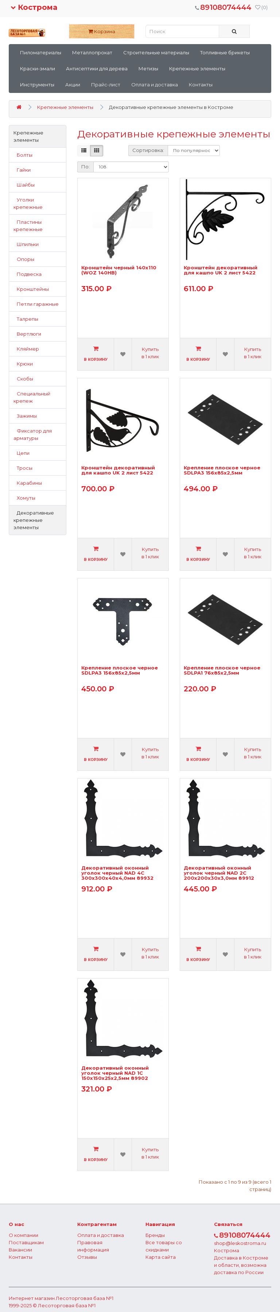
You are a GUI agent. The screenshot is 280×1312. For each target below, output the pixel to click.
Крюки (23, 364)
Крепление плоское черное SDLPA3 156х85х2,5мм (222, 470)
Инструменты (37, 84)
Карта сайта (160, 1257)
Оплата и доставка (154, 84)
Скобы (23, 379)
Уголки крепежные (28, 203)
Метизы (148, 68)
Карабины (27, 483)
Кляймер (26, 349)
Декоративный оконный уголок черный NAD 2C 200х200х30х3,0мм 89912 (219, 873)
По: (85, 166)
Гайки (22, 170)
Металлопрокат (92, 52)
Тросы (22, 468)
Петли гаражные (36, 304)
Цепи (21, 453)
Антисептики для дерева (97, 68)
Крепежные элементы (197, 68)
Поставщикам (26, 1242)
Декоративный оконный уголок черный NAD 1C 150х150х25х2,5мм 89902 (115, 1073)
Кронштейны (31, 289)
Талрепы (25, 319)
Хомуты (24, 498)
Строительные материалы (156, 52)
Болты (22, 155)
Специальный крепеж (31, 397)
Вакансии (20, 1250)
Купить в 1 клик (150, 352)
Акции (72, 84)
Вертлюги (27, 334)
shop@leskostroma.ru (240, 1243)
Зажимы (25, 416)
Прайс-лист (105, 84)
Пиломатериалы (40, 52)
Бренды (155, 1235)
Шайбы (24, 185)
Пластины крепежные (28, 225)
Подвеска (27, 274)
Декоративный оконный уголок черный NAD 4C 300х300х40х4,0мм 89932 (117, 873)
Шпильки (26, 244)
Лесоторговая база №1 (84, 1298)
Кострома (34, 7)
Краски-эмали (37, 68)
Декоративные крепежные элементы (33, 520)
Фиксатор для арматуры (32, 434)
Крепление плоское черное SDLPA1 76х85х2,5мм (222, 670)
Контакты (201, 84)
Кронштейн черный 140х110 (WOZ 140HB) (118, 270)
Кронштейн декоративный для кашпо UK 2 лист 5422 (220, 270)
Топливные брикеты (225, 52)
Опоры (23, 259)
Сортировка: (148, 150)
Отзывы (87, 1257)
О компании (23, 1235)
